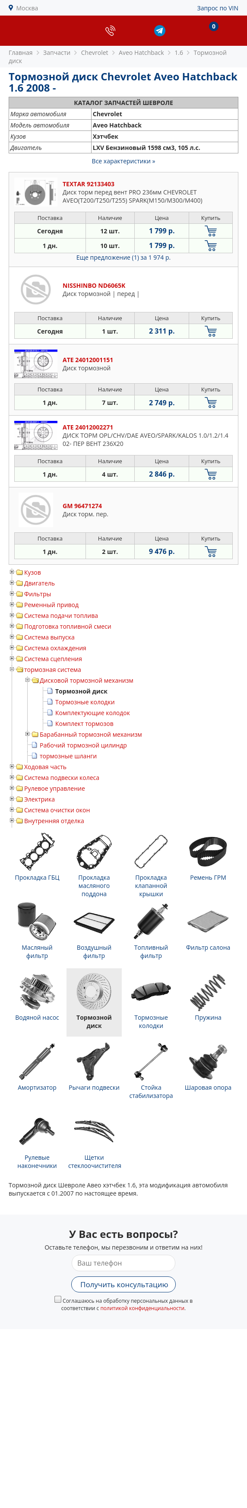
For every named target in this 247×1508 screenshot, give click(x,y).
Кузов (32, 572)
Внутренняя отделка (54, 821)
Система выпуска (49, 637)
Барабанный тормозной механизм (91, 734)
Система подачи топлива (61, 615)
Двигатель (39, 583)
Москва (27, 8)
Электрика (39, 799)
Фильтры (37, 594)
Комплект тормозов (84, 723)
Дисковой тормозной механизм (86, 680)
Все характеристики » (123, 161)
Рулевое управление (54, 788)
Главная (21, 52)
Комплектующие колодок (92, 713)
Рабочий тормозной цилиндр (83, 745)
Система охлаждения (55, 648)
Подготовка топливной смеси (67, 626)
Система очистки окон (57, 810)
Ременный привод (51, 605)
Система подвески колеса (61, 777)
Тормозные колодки (85, 702)
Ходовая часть (45, 767)
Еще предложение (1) (123, 257)
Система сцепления (53, 659)
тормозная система (52, 669)
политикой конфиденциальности (142, 1308)
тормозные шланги (68, 756)
